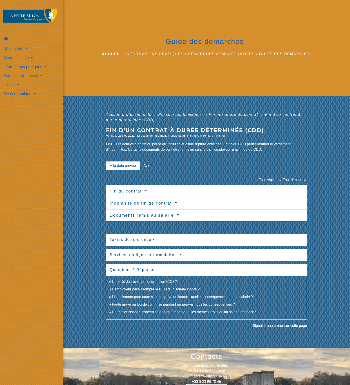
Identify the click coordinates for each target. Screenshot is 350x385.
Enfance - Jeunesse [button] (21, 76)
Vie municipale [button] (16, 57)
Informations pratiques (154, 54)
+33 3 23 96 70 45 (206, 381)
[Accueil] (31, 17)
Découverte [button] (14, 49)
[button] (31, 39)
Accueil (111, 54)
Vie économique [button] (18, 94)
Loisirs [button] (9, 85)
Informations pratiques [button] (23, 67)
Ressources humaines (181, 114)
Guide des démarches (285, 54)
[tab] (123, 165)
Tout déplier (295, 180)
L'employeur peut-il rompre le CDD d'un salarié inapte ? (156, 289)
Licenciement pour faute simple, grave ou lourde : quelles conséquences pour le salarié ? (182, 297)
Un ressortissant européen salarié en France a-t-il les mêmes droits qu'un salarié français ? (184, 312)
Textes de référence (130, 239)
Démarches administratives (221, 54)
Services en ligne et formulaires (144, 255)
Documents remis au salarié (142, 215)
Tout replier (271, 180)
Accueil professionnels (129, 114)
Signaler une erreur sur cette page (280, 326)
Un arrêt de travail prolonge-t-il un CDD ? (144, 281)
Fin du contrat (126, 191)
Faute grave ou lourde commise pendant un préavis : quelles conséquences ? (173, 304)
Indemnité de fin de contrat (141, 203)
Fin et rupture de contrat (234, 114)
